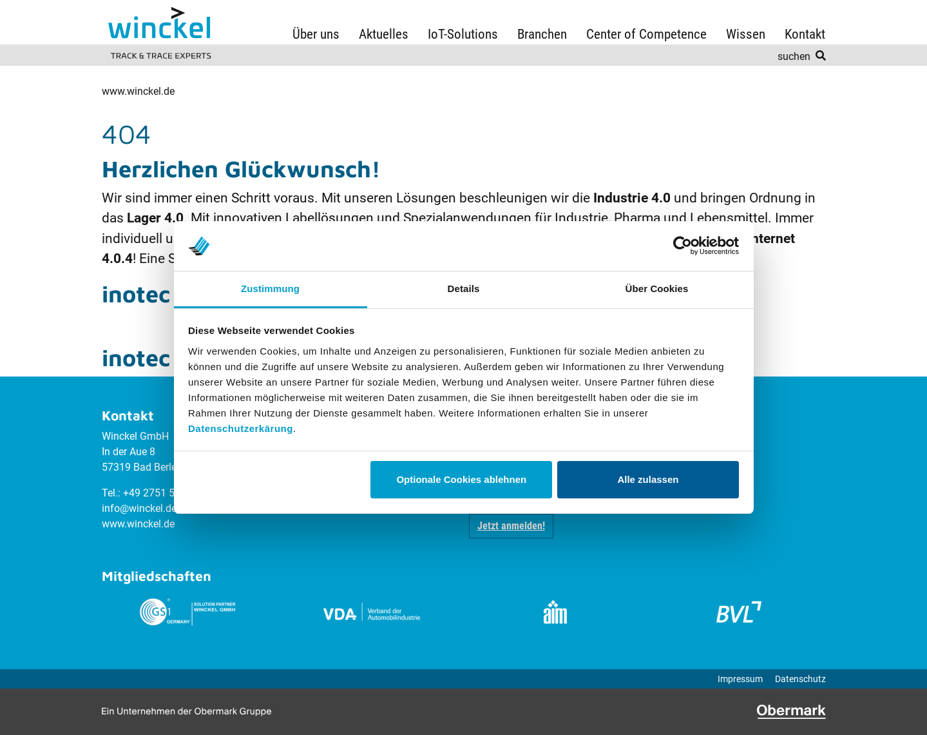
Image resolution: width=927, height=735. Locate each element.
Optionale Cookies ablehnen (461, 479)
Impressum (740, 679)
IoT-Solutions (463, 34)
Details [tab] (464, 288)
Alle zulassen (647, 479)
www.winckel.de (138, 91)
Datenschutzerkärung (240, 428)
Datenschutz (800, 679)
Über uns (315, 34)
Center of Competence (646, 34)
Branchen (542, 34)
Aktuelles (383, 34)
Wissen (745, 34)
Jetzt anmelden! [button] (511, 526)
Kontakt (805, 34)
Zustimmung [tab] (270, 288)
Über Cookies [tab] (657, 288)
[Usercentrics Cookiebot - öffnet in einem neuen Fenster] (682, 245)
